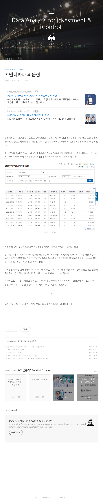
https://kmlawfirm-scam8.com (20, 111)
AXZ (50, 497)
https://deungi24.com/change (20, 92)
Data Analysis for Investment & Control (51, 23)
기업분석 (19, 341)
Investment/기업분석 (14, 69)
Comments (11, 410)
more (96, 371)
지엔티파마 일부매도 (13, 350)
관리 (65, 55)
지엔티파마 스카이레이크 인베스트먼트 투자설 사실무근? (25, 358)
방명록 (47, 55)
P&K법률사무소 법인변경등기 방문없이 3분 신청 (32, 96)
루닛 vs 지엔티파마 (12, 353)
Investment (11, 341)
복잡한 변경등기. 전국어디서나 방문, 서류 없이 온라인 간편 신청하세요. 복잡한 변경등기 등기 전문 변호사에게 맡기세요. (43, 100)
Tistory (65, 497)
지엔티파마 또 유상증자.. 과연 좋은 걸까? (20, 355)
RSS (56, 55)
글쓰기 (37, 55)
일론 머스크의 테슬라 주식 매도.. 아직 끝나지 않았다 (24, 347)
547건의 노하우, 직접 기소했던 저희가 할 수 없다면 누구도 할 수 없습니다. (41, 119)
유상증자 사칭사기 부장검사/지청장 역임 (28, 115)
